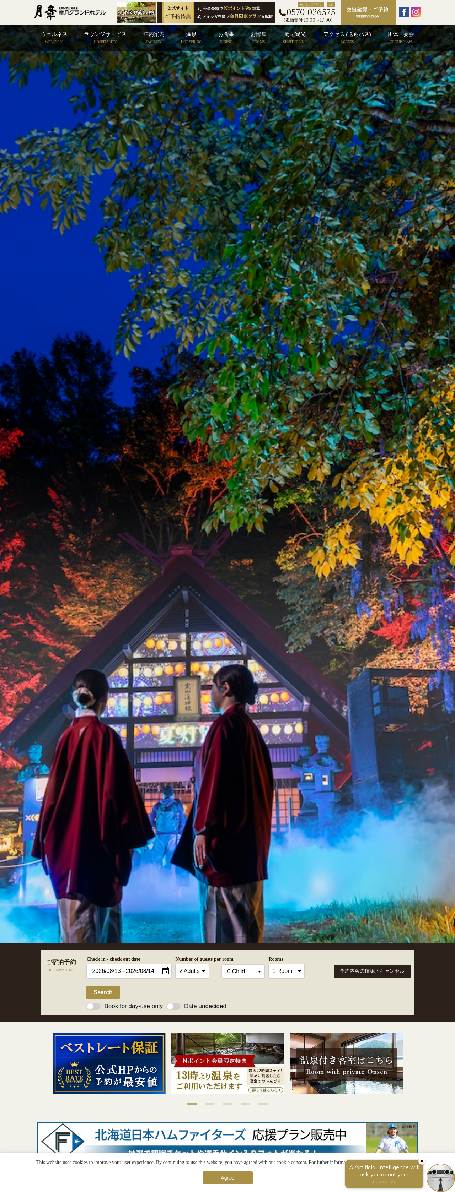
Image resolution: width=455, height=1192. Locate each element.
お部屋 (259, 37)
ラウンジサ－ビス (105, 37)
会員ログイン (311, 4)
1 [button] (188, 1103)
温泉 (191, 37)
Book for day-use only (124, 1006)
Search (102, 992)
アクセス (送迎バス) (347, 37)
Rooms (275, 959)
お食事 (226, 37)
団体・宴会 (400, 37)
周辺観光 (295, 37)
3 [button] (224, 1103)
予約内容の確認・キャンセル (372, 971)
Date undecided (196, 1006)
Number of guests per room (196, 959)
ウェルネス (54, 37)
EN (331, 4)
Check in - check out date (113, 959)
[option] (109, 1063)
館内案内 (154, 37)
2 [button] (206, 1103)
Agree (227, 1178)
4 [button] (241, 1103)
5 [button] (259, 1103)
